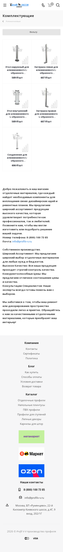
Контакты (31, 348)
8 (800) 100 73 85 (34, 489)
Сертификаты (31, 353)
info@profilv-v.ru (22, 241)
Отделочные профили (31, 400)
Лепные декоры (31, 419)
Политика (32, 358)
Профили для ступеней (31, 414)
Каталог (31, 394)
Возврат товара (31, 386)
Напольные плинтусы (31, 405)
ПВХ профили (31, 409)
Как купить (31, 372)
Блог (31, 366)
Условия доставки (31, 381)
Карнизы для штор (31, 423)
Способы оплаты (31, 377)
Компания (32, 343)
